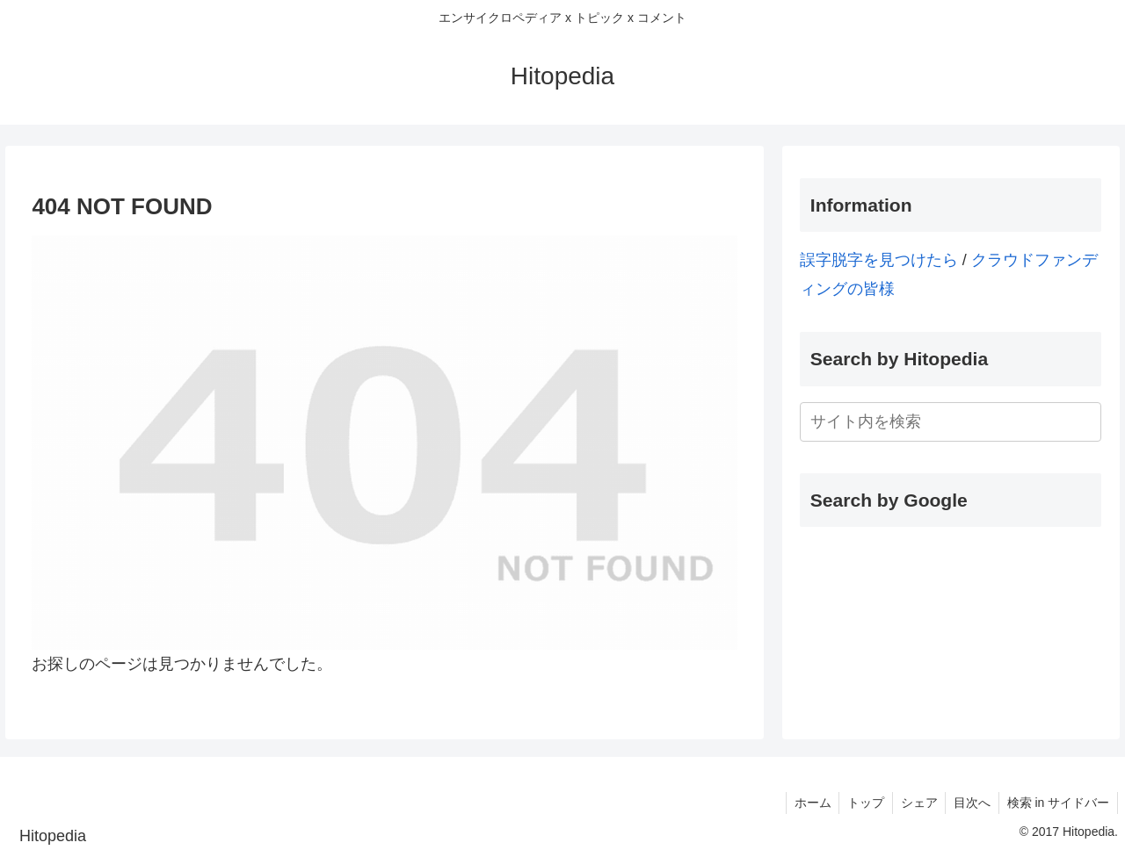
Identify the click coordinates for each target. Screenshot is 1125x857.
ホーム (802, 803)
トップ (857, 803)
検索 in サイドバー (1056, 803)
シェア (913, 803)
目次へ (968, 803)
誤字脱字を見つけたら (879, 260)
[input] (951, 422)
